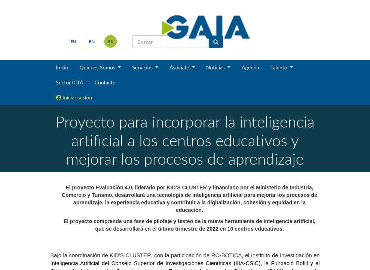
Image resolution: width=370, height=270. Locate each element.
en (92, 41)
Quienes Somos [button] (97, 67)
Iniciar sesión (74, 97)
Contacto (104, 82)
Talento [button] (279, 67)
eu (73, 41)
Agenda (250, 67)
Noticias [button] (216, 67)
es (110, 41)
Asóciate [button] (179, 67)
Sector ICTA (69, 82)
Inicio (62, 67)
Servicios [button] (143, 67)
